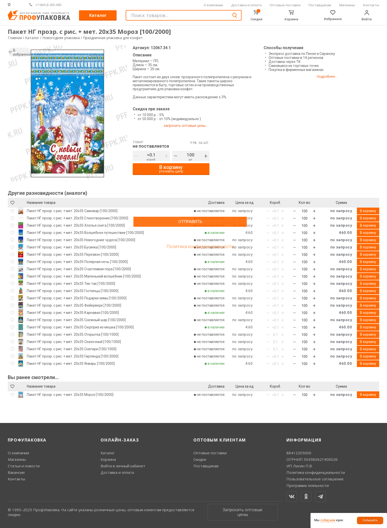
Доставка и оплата (246, 5)
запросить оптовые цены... (188, 125)
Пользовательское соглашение (315, 478)
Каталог (98, 15)
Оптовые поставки (285, 5)
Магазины (347, 5)
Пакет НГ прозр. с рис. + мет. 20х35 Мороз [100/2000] (70, 395)
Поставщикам (319, 5)
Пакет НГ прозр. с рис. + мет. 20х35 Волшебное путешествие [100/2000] (85, 233)
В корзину (368, 211)
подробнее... (332, 76)
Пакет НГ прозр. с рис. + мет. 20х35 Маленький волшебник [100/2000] (84, 276)
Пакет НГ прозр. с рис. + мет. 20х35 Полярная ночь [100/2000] (77, 262)
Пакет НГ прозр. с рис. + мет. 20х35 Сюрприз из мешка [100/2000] (80, 327)
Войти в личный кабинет (123, 465)
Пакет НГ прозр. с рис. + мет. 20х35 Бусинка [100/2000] (71, 247)
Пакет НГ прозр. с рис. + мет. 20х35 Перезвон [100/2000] (73, 254)
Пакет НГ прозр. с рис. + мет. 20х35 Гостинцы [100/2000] (72, 291)
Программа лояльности (307, 485)
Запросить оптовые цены (242, 512)
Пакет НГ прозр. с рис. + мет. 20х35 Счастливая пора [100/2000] (79, 269)
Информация (304, 440)
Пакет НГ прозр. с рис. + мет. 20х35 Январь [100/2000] (71, 364)
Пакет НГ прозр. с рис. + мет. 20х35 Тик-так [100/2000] (71, 284)
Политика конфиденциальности (315, 472)
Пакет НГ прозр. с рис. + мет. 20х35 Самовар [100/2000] (72, 211)
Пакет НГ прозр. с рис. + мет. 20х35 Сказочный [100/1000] (74, 342)
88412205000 (298, 452)
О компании (213, 5)
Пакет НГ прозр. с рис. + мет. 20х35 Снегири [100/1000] (71, 349)
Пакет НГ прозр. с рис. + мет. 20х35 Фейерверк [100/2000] (74, 305)
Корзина (108, 459)
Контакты (371, 5)
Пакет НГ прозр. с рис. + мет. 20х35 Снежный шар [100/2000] (76, 320)
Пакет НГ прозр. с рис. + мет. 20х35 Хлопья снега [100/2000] (76, 225)
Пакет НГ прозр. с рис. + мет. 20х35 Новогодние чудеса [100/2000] (81, 240)
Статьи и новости (24, 465)
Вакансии (16, 472)
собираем (327, 520)
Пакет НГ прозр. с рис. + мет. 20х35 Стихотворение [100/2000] (77, 218)
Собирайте (370, 520)
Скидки (199, 459)
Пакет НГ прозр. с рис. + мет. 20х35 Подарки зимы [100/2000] (76, 298)
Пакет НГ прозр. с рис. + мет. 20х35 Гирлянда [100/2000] (72, 356)
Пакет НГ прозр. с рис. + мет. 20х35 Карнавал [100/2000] (73, 313)
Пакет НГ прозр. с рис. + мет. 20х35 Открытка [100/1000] (73, 334)
